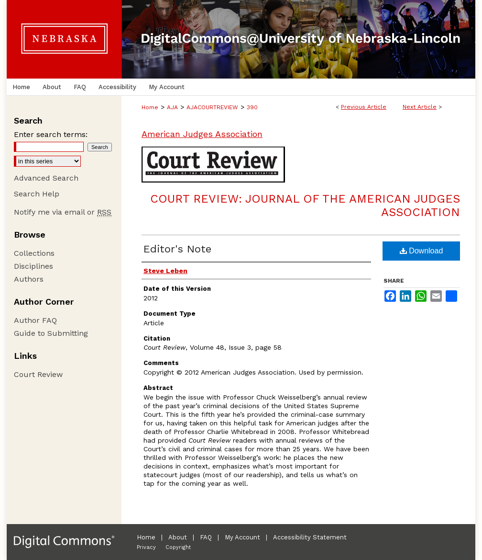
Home (150, 107)
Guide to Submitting (51, 333)
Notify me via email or (62, 212)
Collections (34, 253)
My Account (242, 537)
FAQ (206, 537)
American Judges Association (202, 134)
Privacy (146, 547)
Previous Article (363, 106)
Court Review (38, 374)
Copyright (178, 547)
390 (252, 107)
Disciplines (33, 266)
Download (421, 251)
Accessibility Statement (310, 537)
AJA (172, 107)
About (177, 537)
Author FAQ (35, 320)
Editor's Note (177, 249)
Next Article (420, 106)
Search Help (36, 193)
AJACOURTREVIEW (212, 107)
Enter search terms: (51, 134)
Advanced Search (46, 178)
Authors (29, 279)
